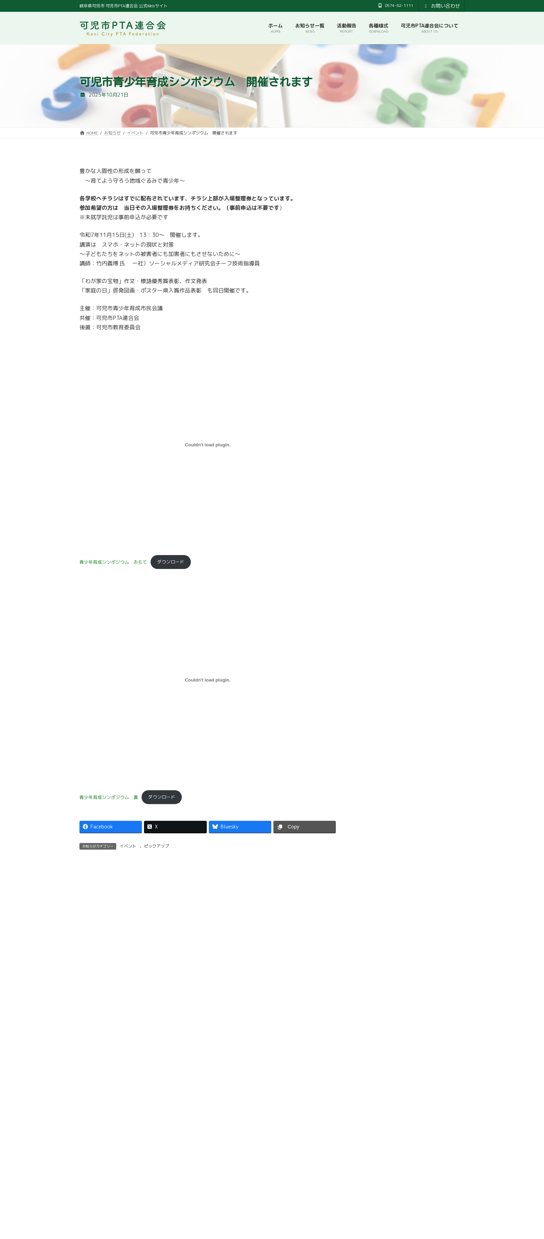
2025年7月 (375, 260)
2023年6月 (375, 500)
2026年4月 (375, 204)
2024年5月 (375, 387)
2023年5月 (375, 514)
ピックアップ (156, 846)
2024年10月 (377, 331)
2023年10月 (377, 458)
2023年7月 (375, 486)
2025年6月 (375, 274)
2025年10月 (377, 232)
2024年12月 (377, 317)
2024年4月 (375, 401)
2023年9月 (375, 472)
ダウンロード (170, 562)
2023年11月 (377, 443)
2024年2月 (375, 415)
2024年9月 (375, 345)
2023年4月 (375, 528)
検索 (444, 1146)
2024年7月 (375, 373)
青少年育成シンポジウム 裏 (108, 797)
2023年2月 (375, 542)
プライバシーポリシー (305, 1117)
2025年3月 (375, 302)
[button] (173, 1051)
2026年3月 (375, 218)
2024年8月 (375, 359)
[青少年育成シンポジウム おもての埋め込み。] (207, 444)
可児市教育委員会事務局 (244, 1117)
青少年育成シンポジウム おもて (113, 562)
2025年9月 (375, 246)
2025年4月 (375, 289)
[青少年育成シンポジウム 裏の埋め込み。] (207, 680)
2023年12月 (377, 429)
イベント (128, 846)
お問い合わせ (441, 5)
